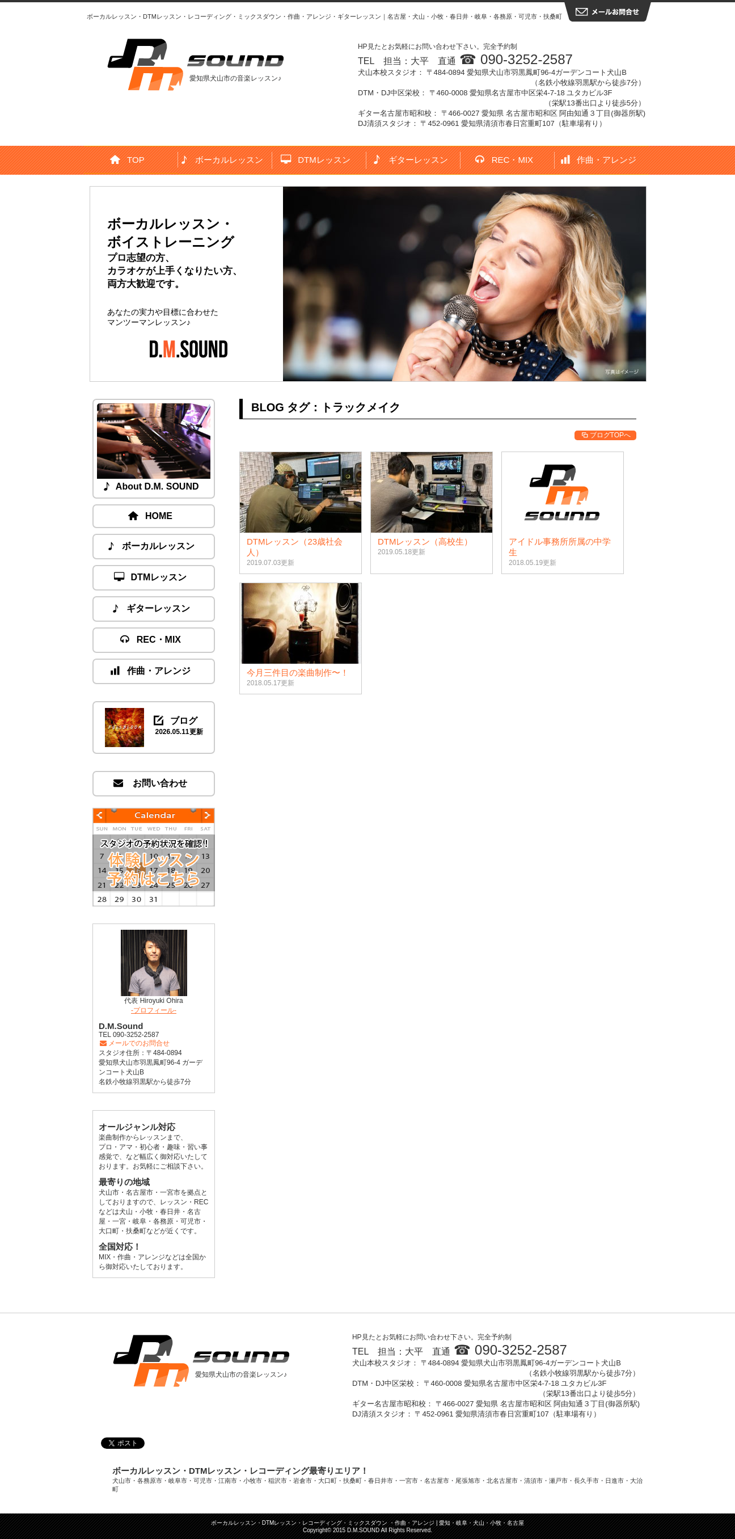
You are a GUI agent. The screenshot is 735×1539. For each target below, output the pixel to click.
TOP (127, 159)
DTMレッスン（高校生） (425, 541)
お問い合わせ (151, 783)
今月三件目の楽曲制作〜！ (298, 672)
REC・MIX (504, 159)
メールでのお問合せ (134, 1043)
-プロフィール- (153, 1010)
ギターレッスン (410, 159)
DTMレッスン (316, 159)
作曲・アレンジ (599, 159)
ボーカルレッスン (222, 160)
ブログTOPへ (605, 435)
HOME (150, 516)
